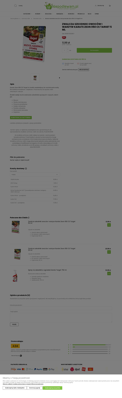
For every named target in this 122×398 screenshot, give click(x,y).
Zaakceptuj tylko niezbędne (14, 388)
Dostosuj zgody (34, 388)
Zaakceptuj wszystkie (52, 388)
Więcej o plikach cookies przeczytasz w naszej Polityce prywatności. (23, 384)
